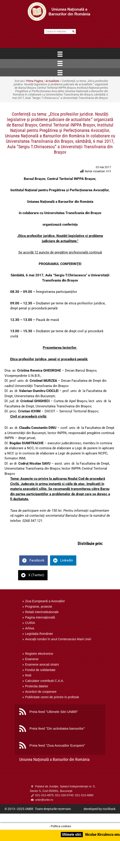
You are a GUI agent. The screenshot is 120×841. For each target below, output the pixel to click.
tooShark (109, 809)
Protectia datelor (36, 686)
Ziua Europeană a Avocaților (45, 601)
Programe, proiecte (38, 606)
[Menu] (60, 54)
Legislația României (39, 634)
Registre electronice (39, 653)
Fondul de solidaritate (40, 670)
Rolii (28, 675)
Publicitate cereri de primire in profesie (52, 697)
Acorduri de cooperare (41, 691)
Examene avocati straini (42, 664)
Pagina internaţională (40, 617)
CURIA (30, 623)
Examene (31, 659)
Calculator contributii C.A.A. (44, 681)
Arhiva (29, 628)
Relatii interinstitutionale (42, 612)
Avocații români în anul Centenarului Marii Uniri (58, 639)
